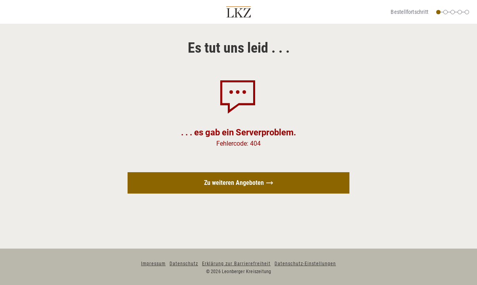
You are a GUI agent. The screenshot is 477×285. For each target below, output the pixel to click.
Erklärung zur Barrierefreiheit (236, 263)
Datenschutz (184, 263)
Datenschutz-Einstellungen (305, 263)
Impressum (153, 263)
